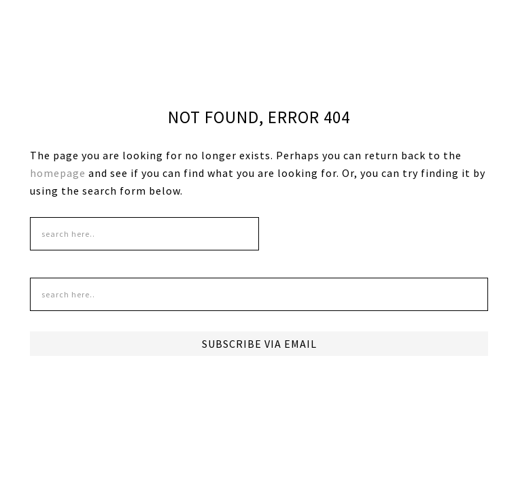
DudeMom (131, 41)
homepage (58, 173)
